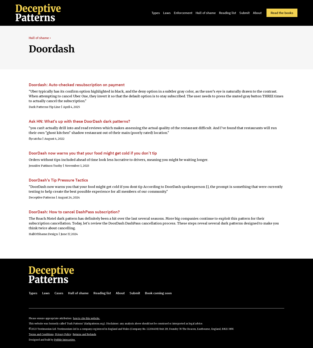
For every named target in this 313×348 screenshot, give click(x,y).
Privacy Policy (62, 334)
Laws (167, 13)
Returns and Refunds (84, 334)
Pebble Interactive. (64, 339)
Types (156, 13)
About (257, 13)
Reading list (227, 13)
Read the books (282, 13)
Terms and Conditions (41, 334)
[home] (44, 12)
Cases (58, 293)
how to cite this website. (86, 318)
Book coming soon (158, 293)
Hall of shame (206, 13)
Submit (244, 13)
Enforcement (183, 13)
